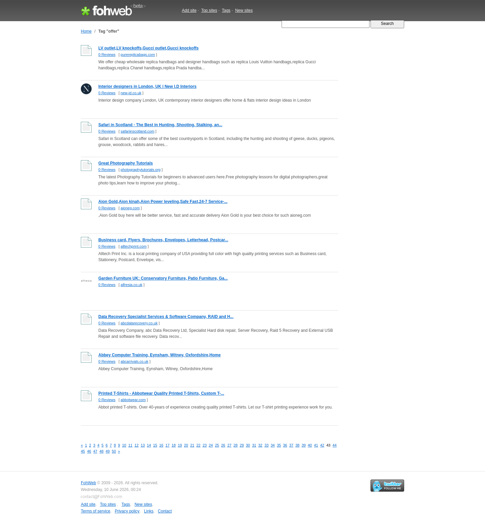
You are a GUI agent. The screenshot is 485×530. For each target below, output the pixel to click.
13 (143, 445)
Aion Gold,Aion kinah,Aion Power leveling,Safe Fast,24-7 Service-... (162, 201)
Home (86, 31)
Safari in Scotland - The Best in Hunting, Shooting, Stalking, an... (160, 124)
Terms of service (95, 511)
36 (285, 445)
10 (124, 445)
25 (217, 445)
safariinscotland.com (137, 131)
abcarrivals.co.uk (135, 361)
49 (108, 451)
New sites (244, 10)
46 (89, 451)
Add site (189, 10)
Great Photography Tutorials (125, 163)
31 (254, 445)
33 (266, 445)
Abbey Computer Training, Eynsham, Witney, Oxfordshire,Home (159, 355)
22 (198, 445)
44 (334, 445)
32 (260, 445)
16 (161, 445)
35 (279, 445)
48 (101, 451)
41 (316, 445)
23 (204, 445)
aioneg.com (130, 208)
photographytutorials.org (141, 170)
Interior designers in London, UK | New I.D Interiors (147, 86)
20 (186, 445)
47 (95, 451)
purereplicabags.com (138, 54)
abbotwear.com (133, 400)
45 (83, 451)
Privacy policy (127, 511)
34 (273, 445)
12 (136, 445)
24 (211, 445)
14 (149, 445)
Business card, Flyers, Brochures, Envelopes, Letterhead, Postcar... (163, 240)
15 (155, 445)
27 (229, 445)
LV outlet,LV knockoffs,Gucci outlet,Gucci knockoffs (148, 48)
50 (114, 451)
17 (167, 445)
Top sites (209, 10)
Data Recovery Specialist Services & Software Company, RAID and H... (165, 316)
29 (242, 445)
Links (148, 511)
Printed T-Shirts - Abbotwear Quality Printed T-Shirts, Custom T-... (161, 393)
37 (291, 445)
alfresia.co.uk (131, 285)
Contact (165, 511)
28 (235, 445)
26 (223, 445)
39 (303, 445)
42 (322, 445)
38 (297, 445)
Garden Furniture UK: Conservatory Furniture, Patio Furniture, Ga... (163, 278)
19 (180, 445)
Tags (226, 10)
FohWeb (88, 483)
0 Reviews (107, 54)
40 (310, 445)
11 (130, 445)
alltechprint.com (134, 246)
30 (248, 445)
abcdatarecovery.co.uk (139, 323)
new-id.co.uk (131, 93)
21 (192, 445)
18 (174, 445)
